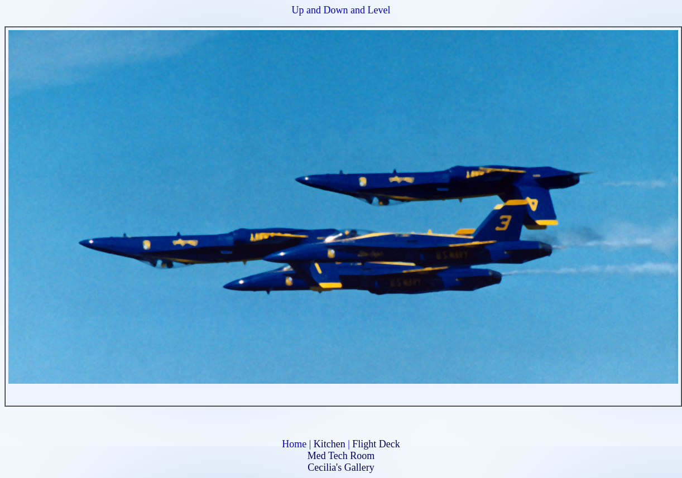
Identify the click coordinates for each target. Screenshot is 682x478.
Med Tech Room (341, 455)
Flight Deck (376, 444)
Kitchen (329, 444)
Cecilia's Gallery (341, 467)
